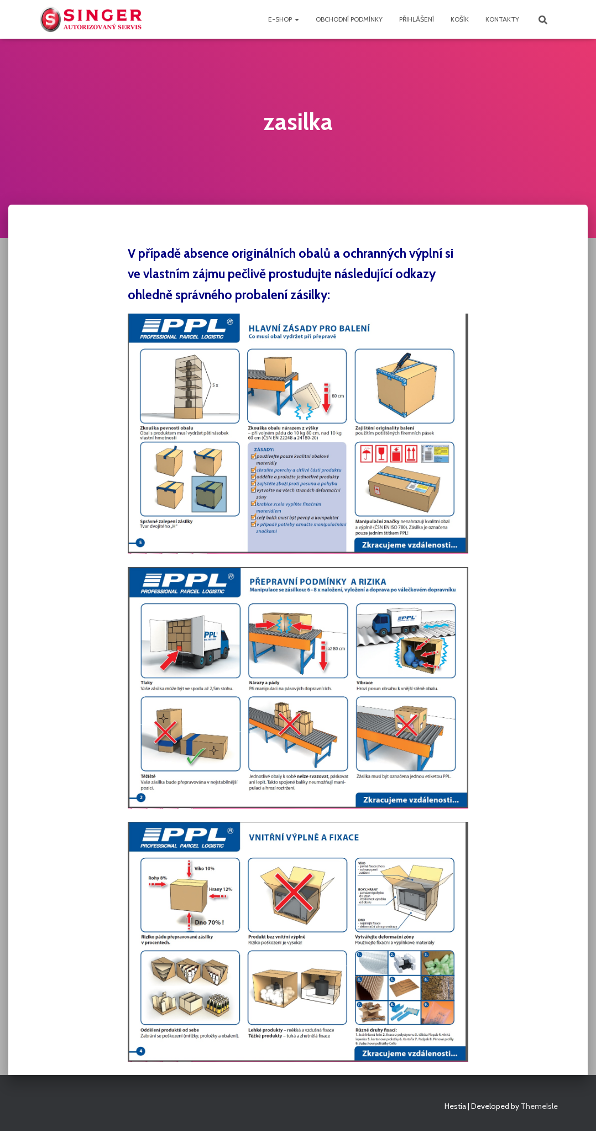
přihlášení (416, 19)
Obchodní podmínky (349, 19)
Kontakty (502, 19)
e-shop (283, 19)
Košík (460, 19)
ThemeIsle (539, 1106)
